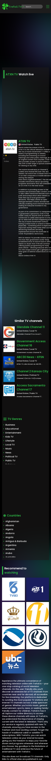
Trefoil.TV (12, 6)
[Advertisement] (25, 39)
